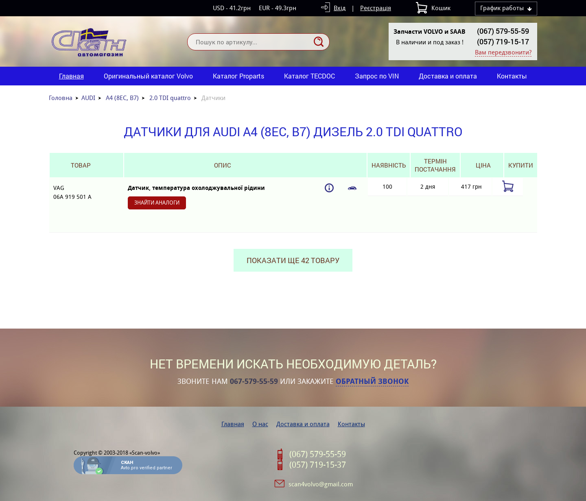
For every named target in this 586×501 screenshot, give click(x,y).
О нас (260, 424)
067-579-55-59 (254, 381)
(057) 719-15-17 (503, 41)
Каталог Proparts (238, 76)
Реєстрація (375, 8)
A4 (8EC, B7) (122, 98)
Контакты (512, 76)
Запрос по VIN (377, 76)
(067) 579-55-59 (503, 31)
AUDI (88, 98)
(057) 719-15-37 (317, 464)
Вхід (339, 8)
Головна (60, 98)
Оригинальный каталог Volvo (148, 76)
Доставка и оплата (448, 76)
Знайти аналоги (156, 202)
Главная (71, 76)
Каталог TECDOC (309, 76)
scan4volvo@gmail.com (321, 484)
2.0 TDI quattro (170, 98)
